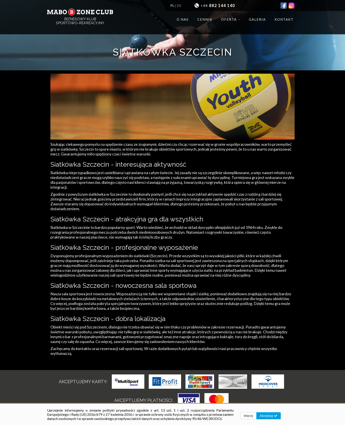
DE (179, 5)
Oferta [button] (230, 19)
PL (172, 5)
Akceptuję (268, 416)
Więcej (248, 416)
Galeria (257, 19)
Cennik (204, 19)
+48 (215, 5)
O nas (183, 19)
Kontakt (284, 19)
